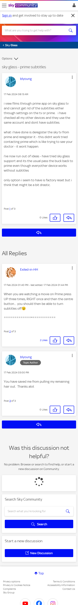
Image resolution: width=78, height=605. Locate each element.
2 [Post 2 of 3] (10, 331)
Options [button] (7, 58)
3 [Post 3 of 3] (10, 400)
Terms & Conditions (64, 581)
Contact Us (69, 589)
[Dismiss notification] (73, 16)
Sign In (73, 6)
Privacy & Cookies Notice (16, 585)
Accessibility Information (61, 585)
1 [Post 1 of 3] (9, 208)
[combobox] (35, 30)
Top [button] (41, 573)
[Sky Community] (23, 6)
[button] (72, 77)
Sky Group (9, 592)
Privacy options (11, 581)
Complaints (9, 589)
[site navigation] (4, 5)
